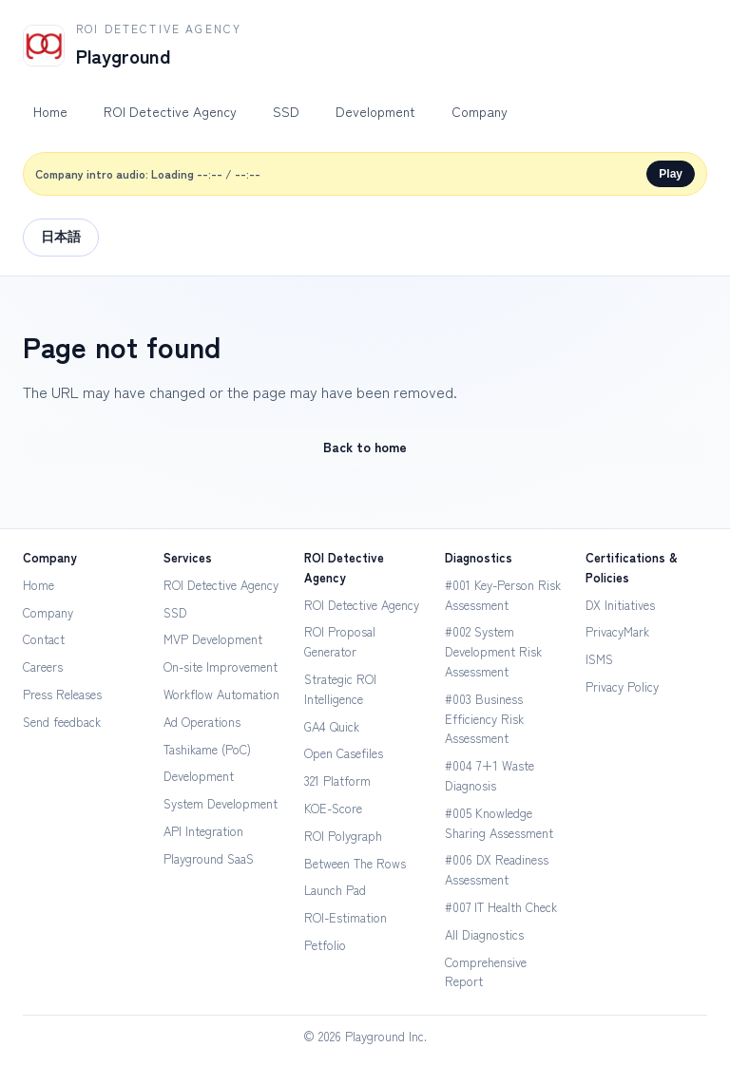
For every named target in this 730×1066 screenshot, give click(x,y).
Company (479, 111)
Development (375, 111)
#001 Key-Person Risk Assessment (503, 595)
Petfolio (325, 945)
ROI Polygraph (343, 836)
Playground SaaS (208, 858)
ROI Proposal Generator (339, 641)
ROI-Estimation (345, 917)
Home (50, 111)
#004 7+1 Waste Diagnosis (489, 775)
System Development (220, 803)
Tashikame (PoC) (207, 749)
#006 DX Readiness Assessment (496, 869)
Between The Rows (355, 863)
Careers (43, 666)
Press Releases (62, 694)
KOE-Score (333, 808)
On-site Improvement (220, 666)
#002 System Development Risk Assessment (493, 651)
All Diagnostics (484, 934)
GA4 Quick (331, 726)
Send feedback (62, 722)
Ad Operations (201, 722)
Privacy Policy (622, 686)
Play (670, 174)
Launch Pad (335, 890)
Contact (44, 639)
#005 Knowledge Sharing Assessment (499, 823)
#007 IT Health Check (501, 907)
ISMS (599, 659)
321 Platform (337, 780)
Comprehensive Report (486, 972)
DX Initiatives (620, 605)
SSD (286, 111)
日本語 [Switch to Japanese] (61, 236)
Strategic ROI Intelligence (340, 689)
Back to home (365, 446)
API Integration (203, 831)
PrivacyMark (617, 631)
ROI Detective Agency (170, 111)
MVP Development (212, 639)
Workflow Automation (221, 694)
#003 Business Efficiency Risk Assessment (484, 719)
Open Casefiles (343, 753)
